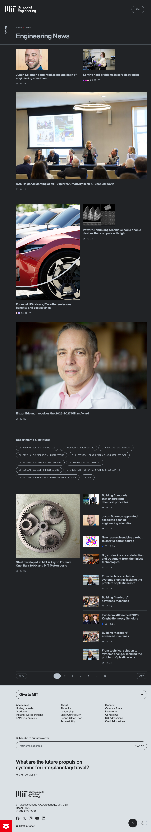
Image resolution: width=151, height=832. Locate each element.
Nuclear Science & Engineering (41, 469)
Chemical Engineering (117, 447)
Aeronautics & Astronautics (39, 447)
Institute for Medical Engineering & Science (49, 477)
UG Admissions (114, 718)
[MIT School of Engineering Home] (20, 9)
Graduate (21, 711)
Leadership (67, 711)
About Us (66, 708)
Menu (138, 9)
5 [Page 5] (88, 676)
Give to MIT (81, 694)
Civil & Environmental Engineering (43, 455)
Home (19, 27)
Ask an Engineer (26, 774)
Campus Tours (113, 708)
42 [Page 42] (105, 676)
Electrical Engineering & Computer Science (100, 455)
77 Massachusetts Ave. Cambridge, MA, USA (42, 804)
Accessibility (68, 721)
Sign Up (139, 745)
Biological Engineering (80, 447)
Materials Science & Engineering (42, 462)
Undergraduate (24, 708)
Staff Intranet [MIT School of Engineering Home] (25, 826)
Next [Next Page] (141, 676)
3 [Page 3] (72, 676)
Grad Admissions (115, 721)
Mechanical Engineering (86, 462)
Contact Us (111, 714)
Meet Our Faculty (71, 714)
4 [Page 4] (80, 676)
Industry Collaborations (29, 714)
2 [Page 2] (65, 676)
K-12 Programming (26, 718)
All (89, 477)
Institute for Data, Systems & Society (93, 469)
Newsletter (111, 711)
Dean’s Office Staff (71, 718)
